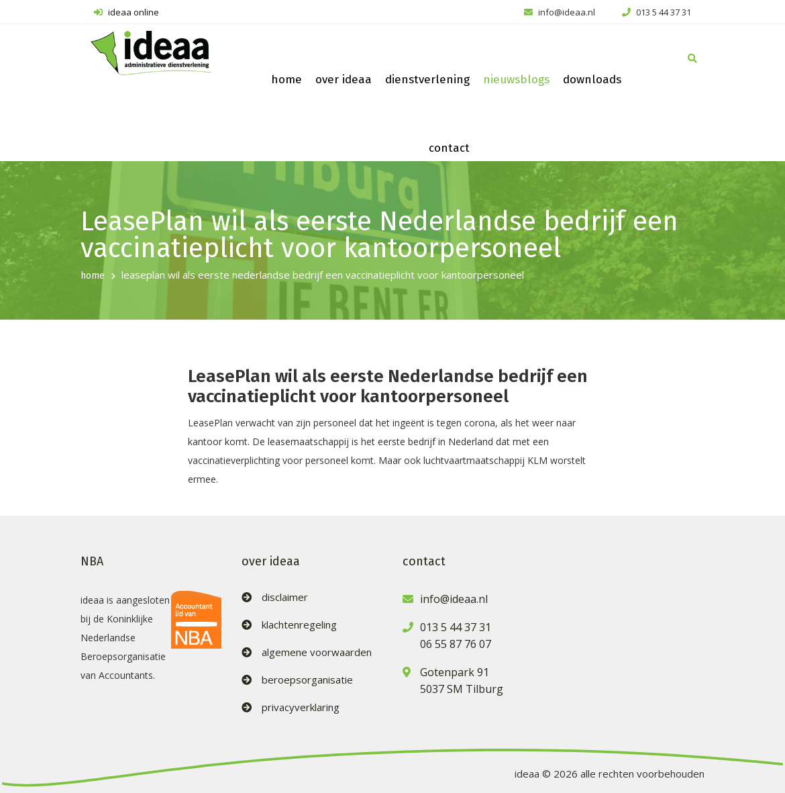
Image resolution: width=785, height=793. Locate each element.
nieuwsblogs (516, 80)
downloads (592, 80)
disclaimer (285, 597)
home (286, 80)
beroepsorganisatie (307, 679)
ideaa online (126, 12)
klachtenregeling (299, 624)
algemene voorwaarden (317, 652)
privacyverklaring (300, 707)
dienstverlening (427, 80)
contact (449, 148)
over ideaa (343, 80)
